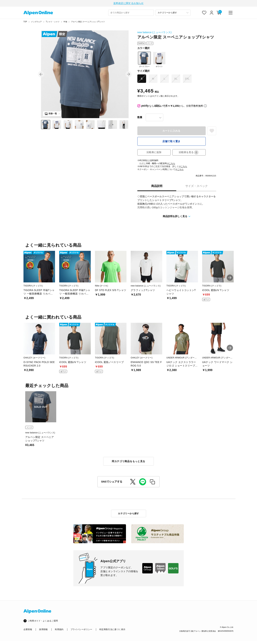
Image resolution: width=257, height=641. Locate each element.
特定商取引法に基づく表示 (112, 629)
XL (175, 79)
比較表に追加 (154, 152)
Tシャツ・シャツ (53, 22)
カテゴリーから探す (128, 513)
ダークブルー (144, 60)
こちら (172, 164)
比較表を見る (188, 153)
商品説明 (156, 186)
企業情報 (27, 629)
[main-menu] (230, 13)
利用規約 (59, 629)
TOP (25, 22)
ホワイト (159, 60)
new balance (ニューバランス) (154, 32)
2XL (187, 79)
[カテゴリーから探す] (173, 13)
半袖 (65, 22)
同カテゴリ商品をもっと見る (128, 461)
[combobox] (131, 13)
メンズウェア (36, 22)
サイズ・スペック (196, 186)
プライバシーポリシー (81, 629)
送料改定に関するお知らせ (128, 3)
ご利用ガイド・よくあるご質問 (43, 621)
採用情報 (43, 629)
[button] (41, 75)
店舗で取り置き (171, 141)
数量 (139, 117)
